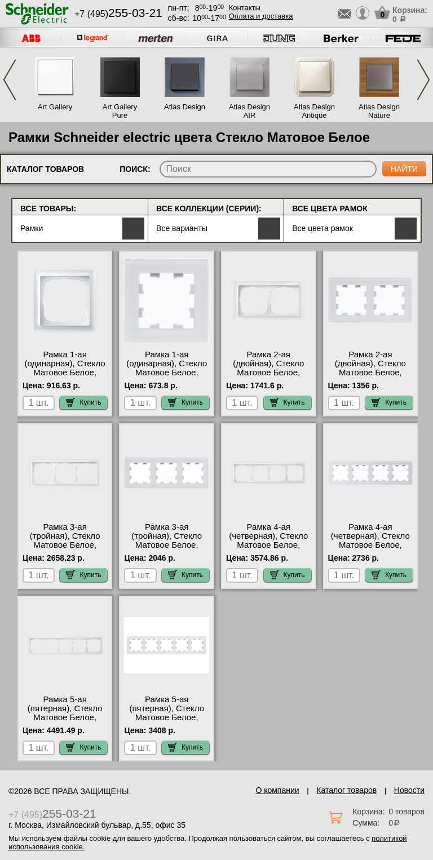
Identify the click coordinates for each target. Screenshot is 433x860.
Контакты (244, 7)
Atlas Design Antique (314, 111)
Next (423, 79)
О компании (277, 790)
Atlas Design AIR (249, 111)
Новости (409, 790)
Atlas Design (184, 107)
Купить (83, 402)
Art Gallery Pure (120, 111)
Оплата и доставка (261, 16)
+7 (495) (118, 14)
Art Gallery (55, 107)
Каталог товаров (346, 790)
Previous (9, 79)
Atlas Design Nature (379, 111)
